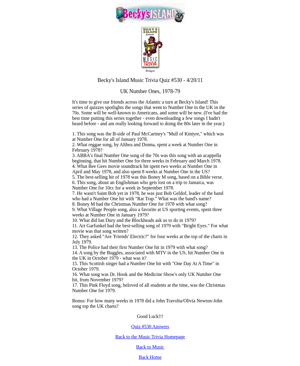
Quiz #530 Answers (150, 326)
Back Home (150, 357)
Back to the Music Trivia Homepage (150, 336)
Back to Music (150, 346)
